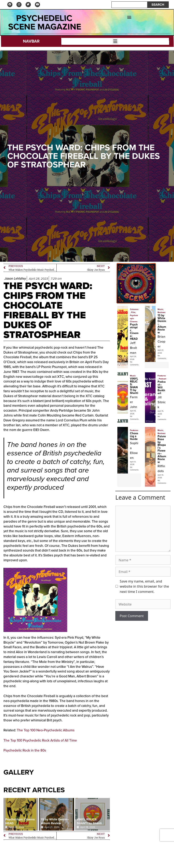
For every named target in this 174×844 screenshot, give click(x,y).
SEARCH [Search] (157, 5)
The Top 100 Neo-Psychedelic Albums (46, 732)
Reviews (161, 314)
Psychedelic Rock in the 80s (24, 752)
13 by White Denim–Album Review (55, 823)
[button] (128, 18)
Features (162, 377)
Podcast (162, 380)
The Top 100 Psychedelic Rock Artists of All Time (40, 742)
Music (160, 311)
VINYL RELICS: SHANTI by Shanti (89, 823)
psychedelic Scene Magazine (45, 23)
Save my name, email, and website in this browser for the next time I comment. (144, 587)
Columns (134, 311)
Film (133, 314)
